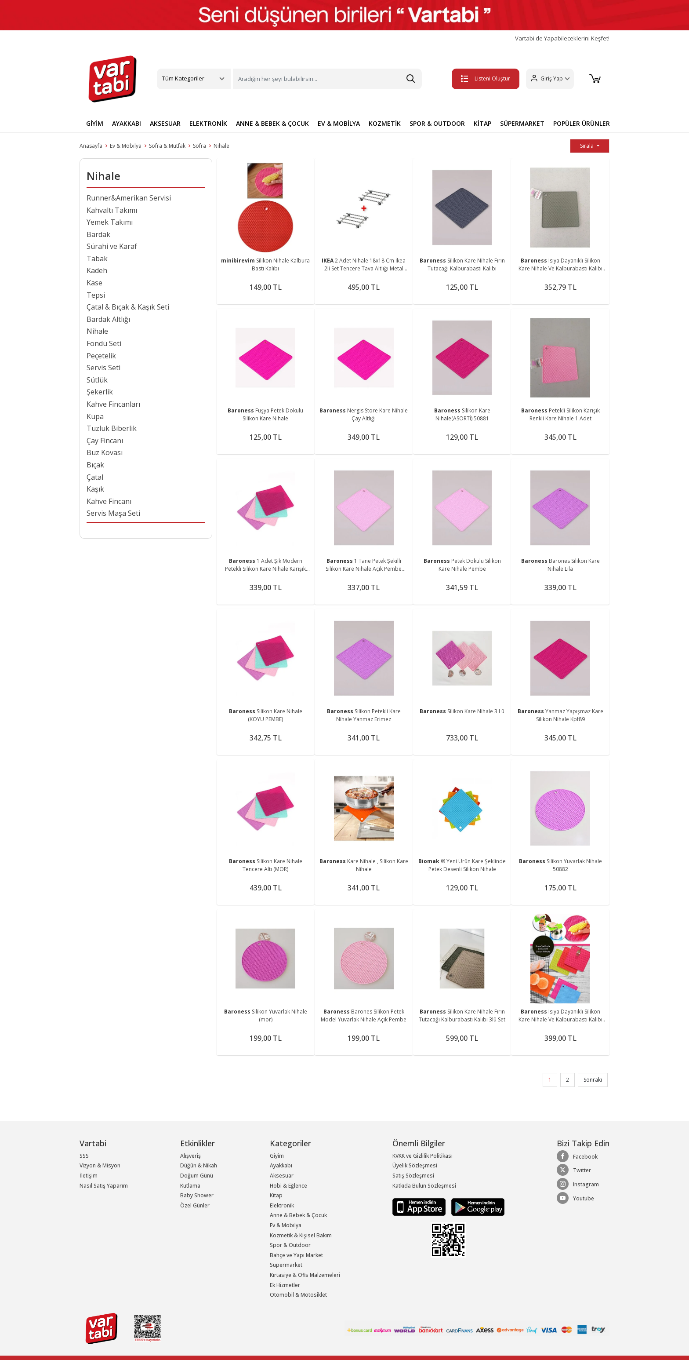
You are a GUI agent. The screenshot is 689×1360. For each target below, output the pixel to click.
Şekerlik (100, 392)
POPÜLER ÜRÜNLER (581, 123)
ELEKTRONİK (208, 123)
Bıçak (95, 465)
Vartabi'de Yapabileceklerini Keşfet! (562, 38)
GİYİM (94, 123)
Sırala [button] (587, 145)
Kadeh (97, 270)
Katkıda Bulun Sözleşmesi (424, 1185)
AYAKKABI (126, 123)
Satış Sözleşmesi (413, 1175)
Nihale (221, 145)
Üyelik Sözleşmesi (414, 1165)
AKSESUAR (165, 123)
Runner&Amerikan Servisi (129, 198)
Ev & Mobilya (125, 145)
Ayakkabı (281, 1165)
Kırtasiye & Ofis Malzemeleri (305, 1275)
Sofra (199, 145)
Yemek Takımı (110, 222)
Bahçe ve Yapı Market (296, 1255)
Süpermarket (286, 1265)
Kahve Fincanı (109, 501)
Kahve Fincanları (113, 404)
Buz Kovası (105, 452)
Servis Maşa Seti (113, 513)
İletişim (89, 1175)
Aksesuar (282, 1175)
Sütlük (97, 380)
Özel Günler (195, 1205)
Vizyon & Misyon (100, 1165)
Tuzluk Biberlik (112, 428)
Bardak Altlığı (108, 319)
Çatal (95, 477)
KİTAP (482, 123)
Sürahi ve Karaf (112, 246)
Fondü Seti (104, 343)
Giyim (277, 1155)
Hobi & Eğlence (288, 1185)
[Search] (327, 79)
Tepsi (96, 295)
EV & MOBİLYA (339, 123)
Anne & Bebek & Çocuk (298, 1215)
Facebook (577, 1156)
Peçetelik (101, 356)
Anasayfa (91, 145)
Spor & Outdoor (290, 1245)
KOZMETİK (385, 123)
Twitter (574, 1170)
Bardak (98, 234)
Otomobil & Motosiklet (298, 1294)
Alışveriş (190, 1155)
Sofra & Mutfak (167, 145)
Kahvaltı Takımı (112, 210)
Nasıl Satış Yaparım (104, 1185)
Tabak (97, 258)
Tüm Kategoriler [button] (183, 78)
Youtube (575, 1198)
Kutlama (190, 1185)
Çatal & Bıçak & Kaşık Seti (128, 307)
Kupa (95, 416)
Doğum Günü (196, 1175)
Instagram (578, 1184)
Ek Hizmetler (285, 1285)
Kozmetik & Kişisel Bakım (301, 1235)
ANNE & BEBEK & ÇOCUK (272, 123)
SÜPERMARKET (522, 123)
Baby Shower (197, 1195)
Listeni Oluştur (484, 78)
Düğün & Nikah (198, 1165)
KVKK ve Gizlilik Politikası (422, 1155)
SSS (84, 1155)
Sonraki (593, 1079)
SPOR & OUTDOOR (437, 123)
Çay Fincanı (105, 440)
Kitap (276, 1195)
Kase (94, 283)
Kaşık (95, 489)
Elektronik (282, 1205)
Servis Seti (103, 367)
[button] (549, 79)
